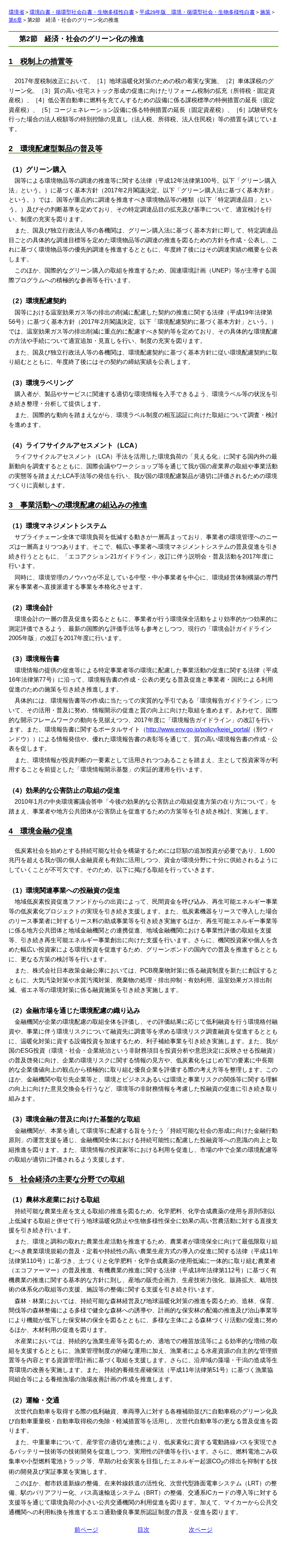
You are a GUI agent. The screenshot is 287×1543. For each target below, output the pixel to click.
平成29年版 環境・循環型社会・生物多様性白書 (197, 12)
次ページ (201, 1530)
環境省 (16, 12)
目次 (143, 1530)
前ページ (86, 1530)
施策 (265, 12)
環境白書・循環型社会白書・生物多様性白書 (82, 12)
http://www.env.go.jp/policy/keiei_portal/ (198, 729)
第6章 (15, 20)
